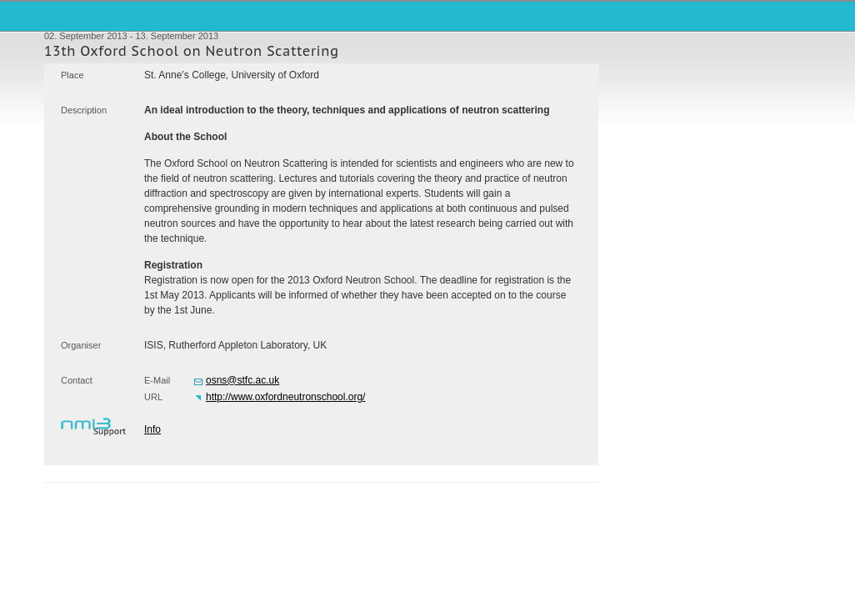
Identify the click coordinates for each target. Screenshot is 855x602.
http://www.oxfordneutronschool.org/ (285, 397)
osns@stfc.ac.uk (242, 380)
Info (152, 429)
